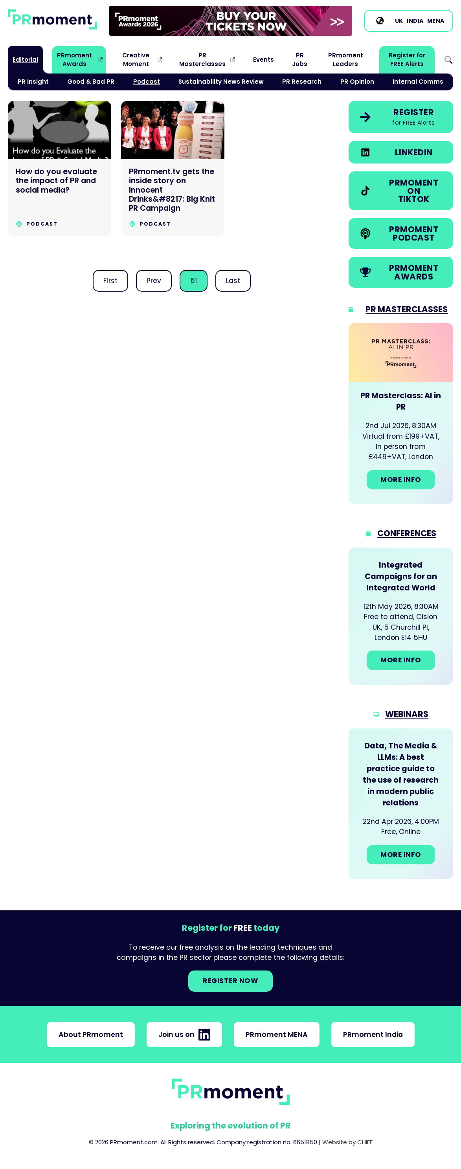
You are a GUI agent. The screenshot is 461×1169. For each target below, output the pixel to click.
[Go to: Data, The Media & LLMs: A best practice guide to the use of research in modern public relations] (400, 803)
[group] (231, 21)
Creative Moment (135, 59)
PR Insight (33, 81)
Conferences (406, 533)
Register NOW (230, 980)
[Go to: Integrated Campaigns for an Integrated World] (400, 616)
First (110, 280)
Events (263, 59)
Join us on (184, 1034)
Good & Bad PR (90, 81)
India (415, 21)
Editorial (25, 59)
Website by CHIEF (347, 1142)
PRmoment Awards (74, 59)
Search (448, 60)
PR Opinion (357, 81)
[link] (231, 21)
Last (233, 280)
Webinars (406, 714)
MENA (435, 21)
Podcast (146, 81)
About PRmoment (91, 1034)
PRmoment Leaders (345, 59)
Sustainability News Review (221, 81)
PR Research (301, 81)
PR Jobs (299, 59)
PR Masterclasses (202, 59)
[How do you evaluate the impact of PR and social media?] (59, 168)
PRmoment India (373, 1034)
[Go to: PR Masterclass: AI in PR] (400, 413)
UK (399, 21)
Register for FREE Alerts (407, 59)
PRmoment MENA (277, 1034)
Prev (154, 280)
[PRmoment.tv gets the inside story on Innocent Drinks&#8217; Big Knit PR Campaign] (172, 168)
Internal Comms (418, 81)
